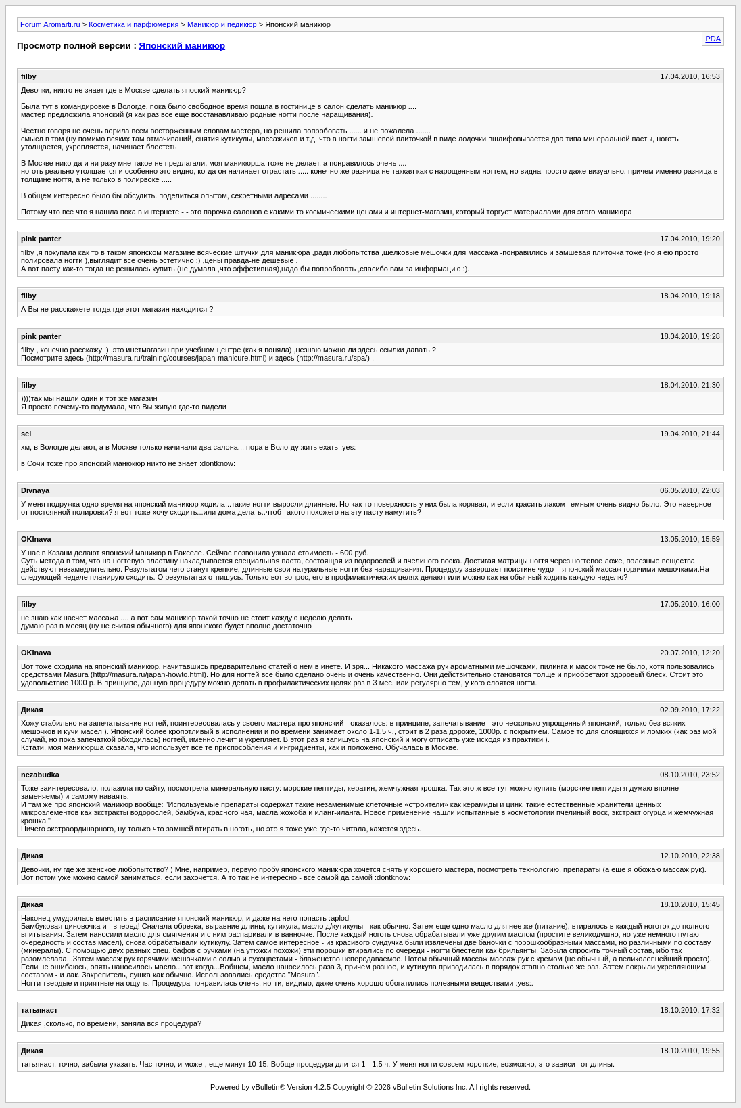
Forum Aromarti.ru (50, 24)
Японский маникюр (182, 46)
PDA (713, 38)
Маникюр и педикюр (222, 24)
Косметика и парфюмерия (133, 24)
